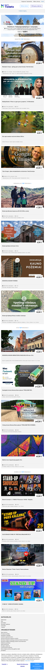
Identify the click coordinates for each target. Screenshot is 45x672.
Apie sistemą (4, 632)
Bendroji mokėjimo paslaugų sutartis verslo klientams (13, 641)
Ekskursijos (3, 619)
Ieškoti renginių (23, 11)
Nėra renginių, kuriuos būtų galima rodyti (10, 649)
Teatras (3, 627)
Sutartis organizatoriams (7, 637)
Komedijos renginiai (22, 472)
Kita (2, 621)
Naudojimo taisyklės (5, 635)
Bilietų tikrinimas (5, 644)
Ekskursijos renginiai (22, 183)
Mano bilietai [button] (24, 6)
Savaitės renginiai (22, 39)
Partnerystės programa (6, 647)
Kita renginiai (22, 327)
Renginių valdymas (5, 646)
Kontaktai (3, 650)
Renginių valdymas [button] (36, 6)
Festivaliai (3, 625)
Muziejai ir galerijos (5, 624)
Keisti (42, 1)
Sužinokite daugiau (29, 660)
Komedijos (3, 622)
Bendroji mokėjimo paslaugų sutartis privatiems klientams (14, 640)
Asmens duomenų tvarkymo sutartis (9, 638)
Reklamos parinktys (5, 643)
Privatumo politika (5, 634)
